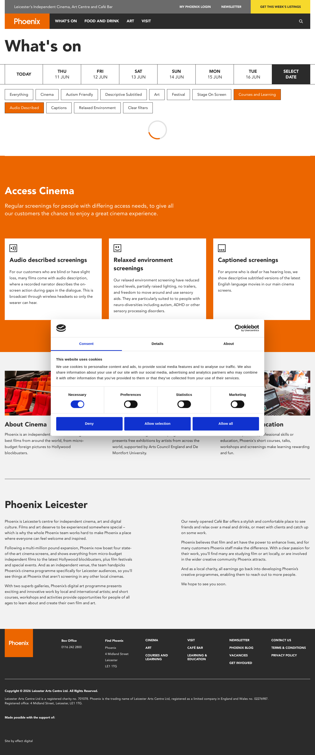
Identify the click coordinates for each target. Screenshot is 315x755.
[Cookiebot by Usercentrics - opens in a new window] (238, 328)
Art (130, 21)
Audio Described (24, 107)
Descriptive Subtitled (123, 94)
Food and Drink (101, 21)
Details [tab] (157, 344)
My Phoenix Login (195, 7)
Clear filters (138, 107)
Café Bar (195, 648)
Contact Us (281, 640)
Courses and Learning (257, 94)
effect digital (24, 741)
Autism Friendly (79, 94)
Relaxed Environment (97, 107)
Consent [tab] (86, 344)
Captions (59, 107)
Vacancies (238, 655)
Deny (89, 423)
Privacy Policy (284, 655)
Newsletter (231, 7)
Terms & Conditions (288, 648)
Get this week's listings (280, 7)
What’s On (66, 21)
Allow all (225, 423)
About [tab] (228, 344)
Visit (146, 21)
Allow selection (157, 423)
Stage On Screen (211, 94)
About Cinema (26, 424)
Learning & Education (197, 657)
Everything (19, 94)
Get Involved (240, 663)
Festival (178, 94)
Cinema (47, 94)
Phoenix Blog (241, 648)
